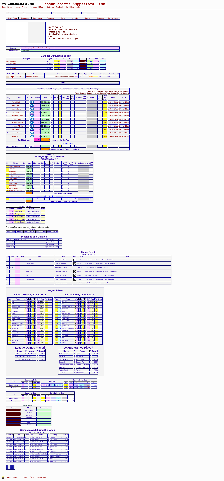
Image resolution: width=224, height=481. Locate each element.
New (72, 7)
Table (63, 18)
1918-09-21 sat (113, 129)
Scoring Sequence (25, 206)
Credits (25, 477)
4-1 (76, 76)
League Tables (55, 290)
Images (17, 7)
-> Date (69, 13)
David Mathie (13, 181)
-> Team (84, 13)
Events (87, 18)
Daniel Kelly (12, 185)
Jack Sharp (16, 112)
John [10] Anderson (14, 166)
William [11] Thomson (15, 190)
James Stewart (13, 188)
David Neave (16, 136)
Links (78, 7)
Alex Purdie (12, 173)
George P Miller (17, 126)
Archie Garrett (17, 109)
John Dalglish (13, 178)
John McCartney (11, 61)
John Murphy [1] (14, 183)
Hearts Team (12, 18)
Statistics (50, 7)
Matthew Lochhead (18, 116)
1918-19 (18, 76)
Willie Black (16, 102)
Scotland (59, 7)
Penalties (50, 18)
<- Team (8, 13)
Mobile (41, 7)
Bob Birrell (15, 105)
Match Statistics (29, 405)
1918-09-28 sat (113, 102)
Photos (24, 7)
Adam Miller (12, 171)
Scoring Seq (37, 18)
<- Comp (39, 13)
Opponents (25, 18)
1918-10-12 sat (124, 102)
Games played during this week (37, 430)
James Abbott (17, 133)
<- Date (23, 13)
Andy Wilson (16, 129)
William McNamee (14, 176)
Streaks (75, 18)
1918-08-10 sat (113, 109)
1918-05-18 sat (113, 126)
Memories (33, 7)
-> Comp (54, 13)
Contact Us (17, 477)
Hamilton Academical (32, 76)
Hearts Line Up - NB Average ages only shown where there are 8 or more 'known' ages (68, 89)
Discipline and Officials (34, 236)
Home (3, 7)
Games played (113, 18)
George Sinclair (17, 122)
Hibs (66, 7)
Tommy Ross (16, 119)
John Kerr (12, 169)
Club (10, 7)
